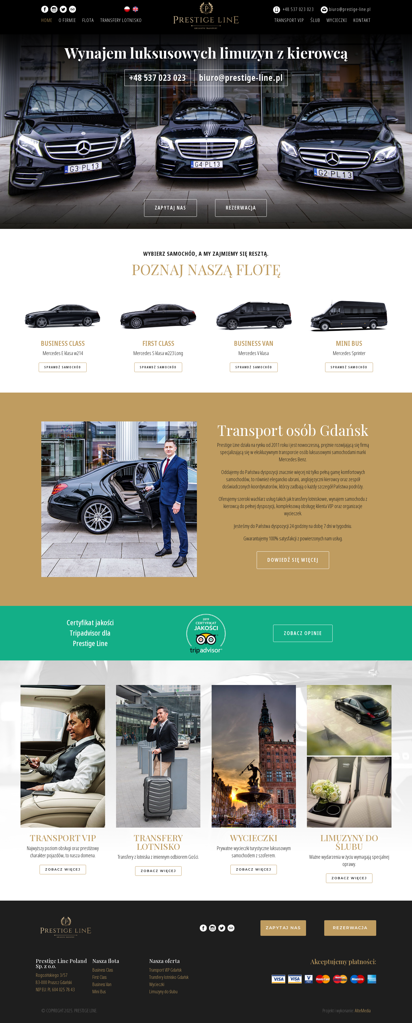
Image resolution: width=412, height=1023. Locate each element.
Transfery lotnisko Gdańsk (169, 977)
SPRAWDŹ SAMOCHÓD (62, 367)
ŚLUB (315, 21)
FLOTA (88, 21)
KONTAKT (362, 21)
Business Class (102, 970)
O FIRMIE (67, 21)
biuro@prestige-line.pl (350, 9)
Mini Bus (99, 991)
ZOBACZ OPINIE (303, 633)
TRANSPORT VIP (289, 21)
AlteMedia (363, 1010)
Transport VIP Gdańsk (165, 970)
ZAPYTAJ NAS (170, 208)
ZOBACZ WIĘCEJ (63, 869)
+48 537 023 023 (298, 9)
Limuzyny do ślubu (163, 991)
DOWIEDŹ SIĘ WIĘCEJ (292, 560)
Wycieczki (156, 984)
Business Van (101, 984)
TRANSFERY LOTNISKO (121, 21)
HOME (46, 21)
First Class (99, 977)
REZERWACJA (241, 208)
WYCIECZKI (337, 21)
